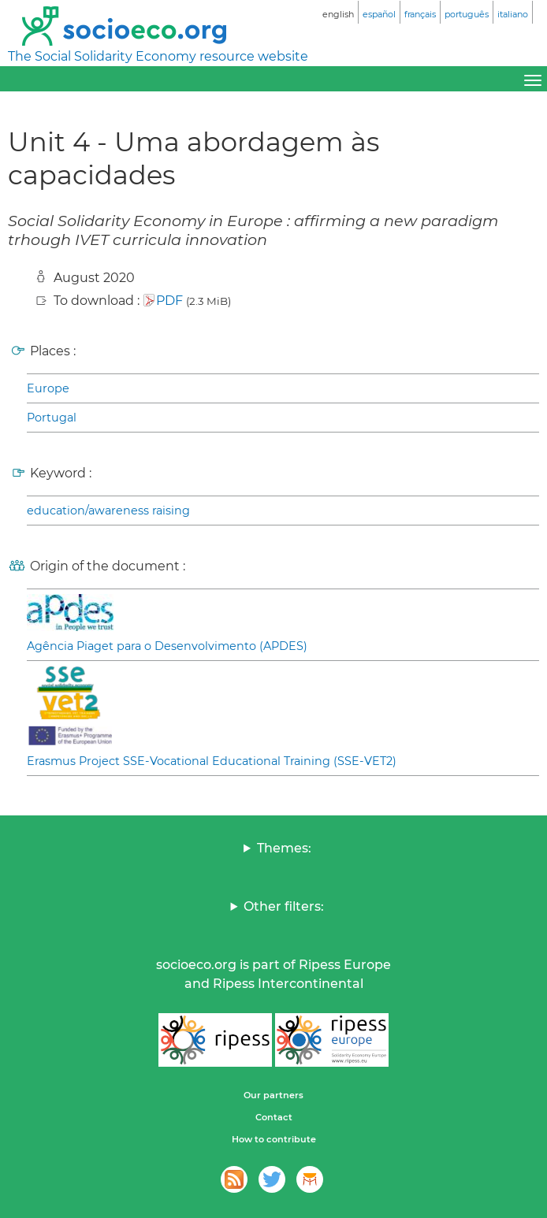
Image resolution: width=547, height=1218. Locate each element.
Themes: (284, 848)
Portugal (51, 417)
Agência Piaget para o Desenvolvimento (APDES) (167, 646)
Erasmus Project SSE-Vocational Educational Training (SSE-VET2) (211, 761)
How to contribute (274, 1139)
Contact (273, 1117)
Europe (48, 388)
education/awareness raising (108, 510)
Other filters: (284, 906)
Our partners (273, 1095)
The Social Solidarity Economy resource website (158, 56)
